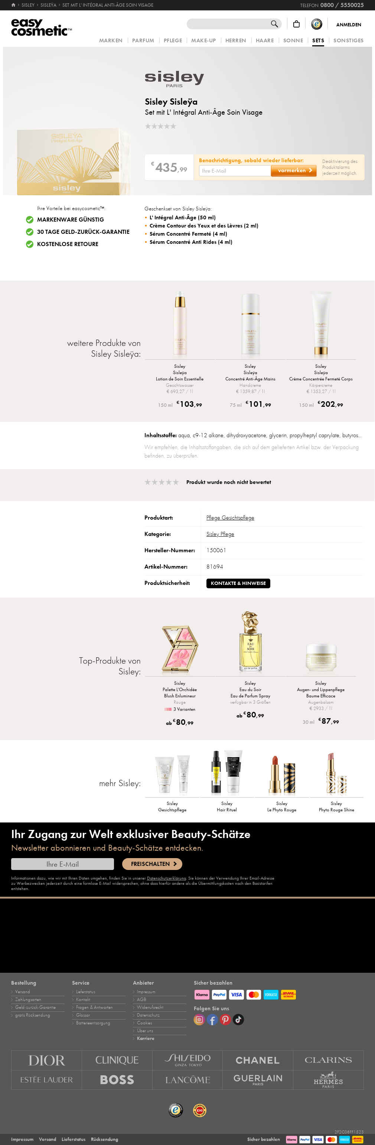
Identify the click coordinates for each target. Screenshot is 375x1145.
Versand (22, 992)
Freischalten (150, 864)
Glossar (83, 1015)
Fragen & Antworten (94, 1007)
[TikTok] (238, 1019)
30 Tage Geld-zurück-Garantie (83, 232)
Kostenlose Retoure (67, 244)
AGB (141, 999)
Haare (265, 40)
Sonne (293, 40)
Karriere (145, 1038)
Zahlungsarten (28, 999)
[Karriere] (187, 936)
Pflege (173, 40)
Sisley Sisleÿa (171, 101)
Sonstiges (348, 40)
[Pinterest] (225, 1019)
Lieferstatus (85, 992)
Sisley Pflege (220, 534)
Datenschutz (148, 1015)
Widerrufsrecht (150, 1007)
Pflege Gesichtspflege (230, 517)
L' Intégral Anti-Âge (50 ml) (183, 217)
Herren (236, 40)
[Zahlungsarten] (279, 993)
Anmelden (348, 25)
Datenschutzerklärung (166, 878)
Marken (111, 40)
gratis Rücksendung (32, 1015)
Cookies (144, 1023)
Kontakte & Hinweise (238, 583)
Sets (318, 41)
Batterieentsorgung (93, 1023)
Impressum (146, 992)
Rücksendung (104, 1139)
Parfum (143, 40)
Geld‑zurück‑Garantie (35, 1007)
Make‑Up (203, 40)
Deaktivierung (335, 161)
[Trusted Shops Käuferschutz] (316, 23)
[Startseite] (14, 5)
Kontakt (83, 999)
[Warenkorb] (296, 23)
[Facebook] (212, 1019)
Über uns (145, 1031)
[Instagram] (199, 1019)
